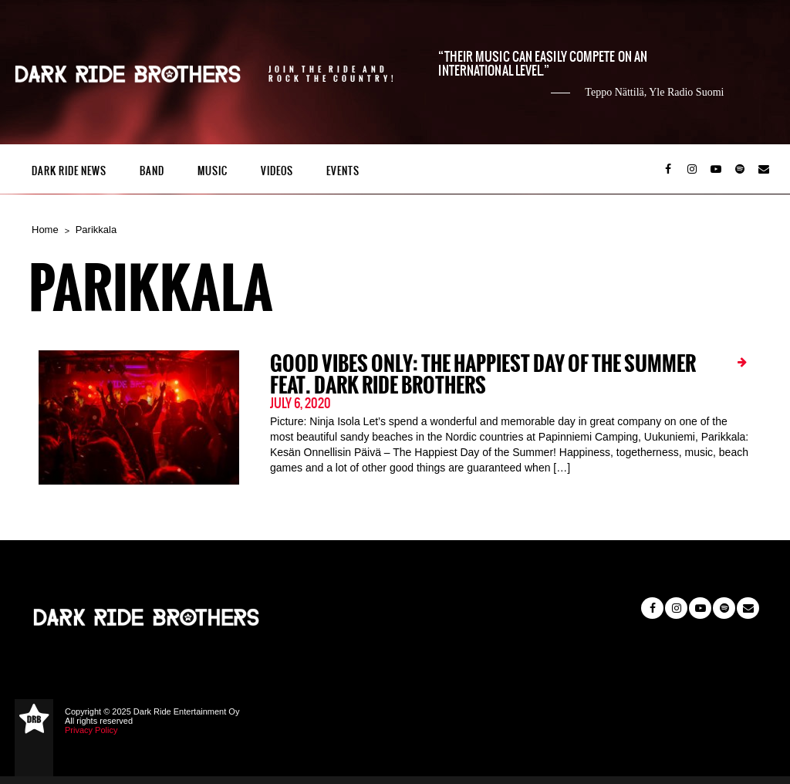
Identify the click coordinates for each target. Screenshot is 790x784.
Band (152, 171)
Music (213, 171)
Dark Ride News (69, 171)
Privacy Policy (91, 730)
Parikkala (96, 229)
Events (343, 171)
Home (45, 229)
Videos (277, 171)
